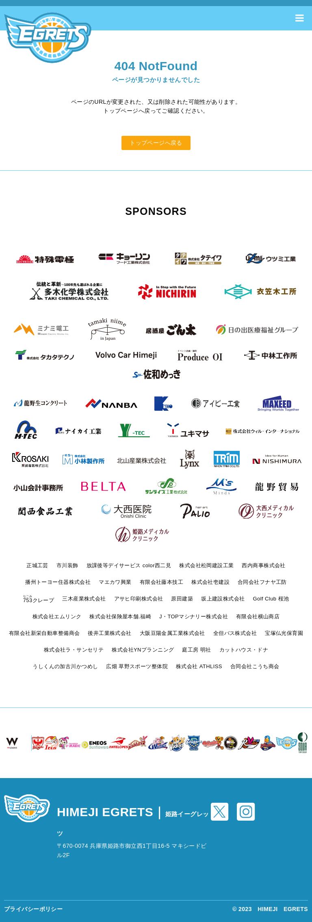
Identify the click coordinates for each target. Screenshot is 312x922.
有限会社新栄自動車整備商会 (44, 633)
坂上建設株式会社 (223, 599)
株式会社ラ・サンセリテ (74, 650)
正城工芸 (37, 565)
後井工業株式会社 (109, 633)
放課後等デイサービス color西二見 (129, 565)
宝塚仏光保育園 (284, 633)
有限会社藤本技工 (161, 582)
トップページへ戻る (156, 142)
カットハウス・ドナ (244, 650)
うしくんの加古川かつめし (65, 666)
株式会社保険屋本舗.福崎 (120, 616)
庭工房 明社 (196, 650)
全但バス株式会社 (235, 633)
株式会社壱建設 (210, 582)
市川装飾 (67, 565)
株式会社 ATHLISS (199, 666)
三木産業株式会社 (84, 599)
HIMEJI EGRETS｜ (133, 821)
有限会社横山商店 (258, 616)
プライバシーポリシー (33, 909)
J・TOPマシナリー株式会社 (193, 616)
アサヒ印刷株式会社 (138, 599)
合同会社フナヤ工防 (262, 582)
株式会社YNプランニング (143, 650)
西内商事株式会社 (263, 565)
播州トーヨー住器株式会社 (58, 582)
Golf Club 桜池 (271, 599)
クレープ (38, 600)
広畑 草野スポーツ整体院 (137, 666)
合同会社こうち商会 (255, 666)
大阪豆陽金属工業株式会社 (172, 633)
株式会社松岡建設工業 (206, 565)
